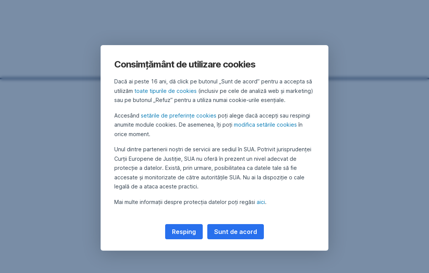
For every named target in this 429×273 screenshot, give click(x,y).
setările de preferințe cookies (178, 115)
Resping (184, 231)
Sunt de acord (235, 231)
